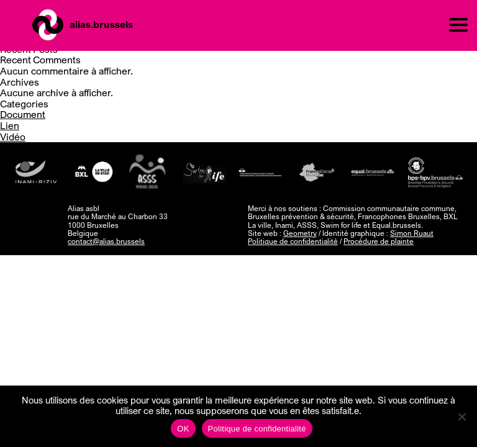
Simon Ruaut (412, 233)
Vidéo (12, 136)
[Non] (461, 416)
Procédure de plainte (378, 241)
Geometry (300, 233)
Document (22, 114)
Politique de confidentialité (293, 241)
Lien (9, 125)
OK (183, 428)
